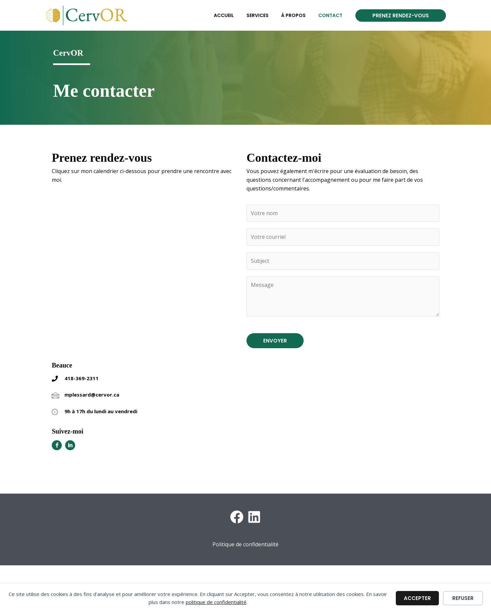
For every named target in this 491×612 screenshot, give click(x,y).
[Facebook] (236, 517)
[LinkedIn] (254, 517)
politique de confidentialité (216, 602)
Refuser (463, 598)
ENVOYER (275, 340)
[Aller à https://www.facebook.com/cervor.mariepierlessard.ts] (57, 445)
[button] (400, 15)
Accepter (417, 598)
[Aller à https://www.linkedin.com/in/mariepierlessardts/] (70, 445)
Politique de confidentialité (245, 544)
